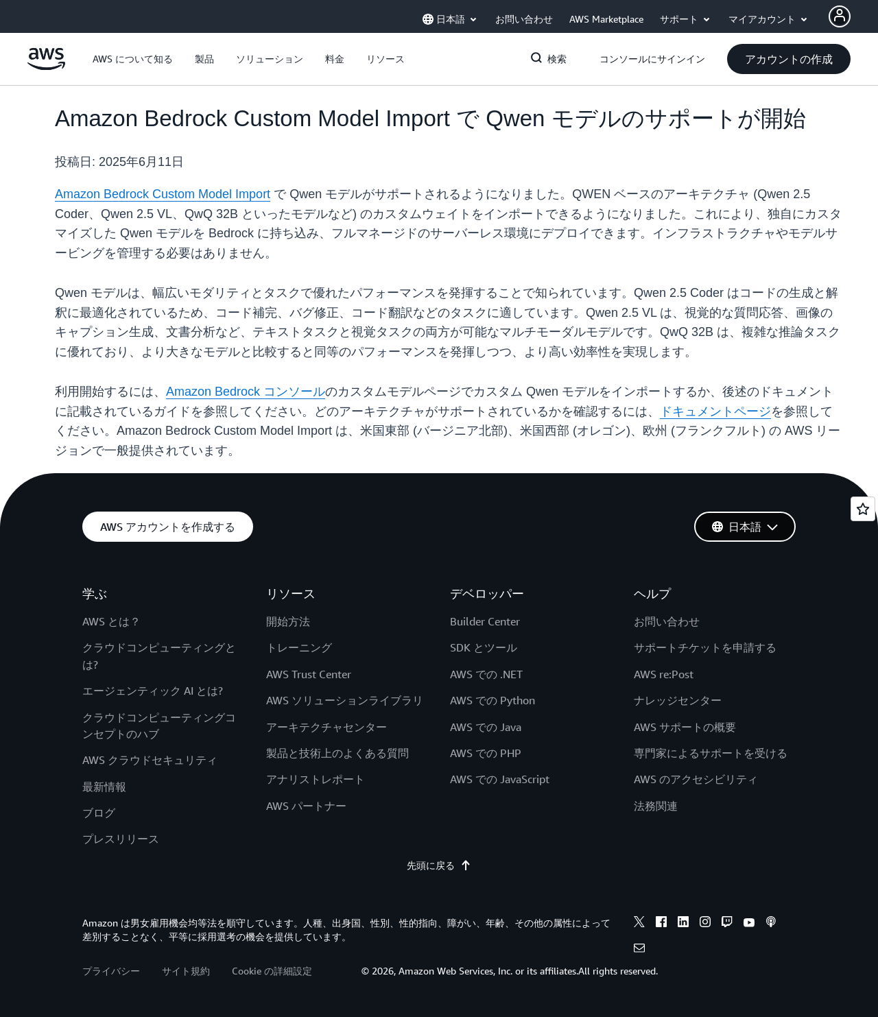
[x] (639, 923)
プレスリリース (120, 839)
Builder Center (485, 621)
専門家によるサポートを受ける (710, 753)
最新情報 (104, 786)
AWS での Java (485, 727)
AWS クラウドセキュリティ (149, 760)
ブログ (98, 812)
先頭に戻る (439, 865)
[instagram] (705, 923)
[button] (133, 59)
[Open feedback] (863, 508)
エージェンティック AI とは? (152, 690)
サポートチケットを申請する (705, 647)
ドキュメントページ (715, 411)
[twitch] (727, 923)
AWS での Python (492, 700)
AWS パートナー (306, 806)
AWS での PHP (485, 753)
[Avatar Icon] (840, 16)
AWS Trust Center (308, 674)
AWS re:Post (663, 674)
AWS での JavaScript (499, 779)
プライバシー (111, 971)
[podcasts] (771, 923)
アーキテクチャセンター (326, 727)
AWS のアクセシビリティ (696, 779)
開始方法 (288, 621)
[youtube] (749, 923)
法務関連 (656, 806)
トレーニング (299, 647)
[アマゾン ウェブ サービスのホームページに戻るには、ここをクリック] (46, 66)
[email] (639, 949)
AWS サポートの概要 (685, 727)
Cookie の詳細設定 (272, 971)
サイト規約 (186, 971)
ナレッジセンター (678, 700)
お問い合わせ (667, 621)
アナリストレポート (315, 779)
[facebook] (661, 923)
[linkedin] (683, 923)
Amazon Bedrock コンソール (245, 391)
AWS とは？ (111, 621)
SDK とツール (483, 647)
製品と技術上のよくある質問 (337, 753)
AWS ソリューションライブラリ (344, 700)
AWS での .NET (486, 674)
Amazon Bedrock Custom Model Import (162, 194)
